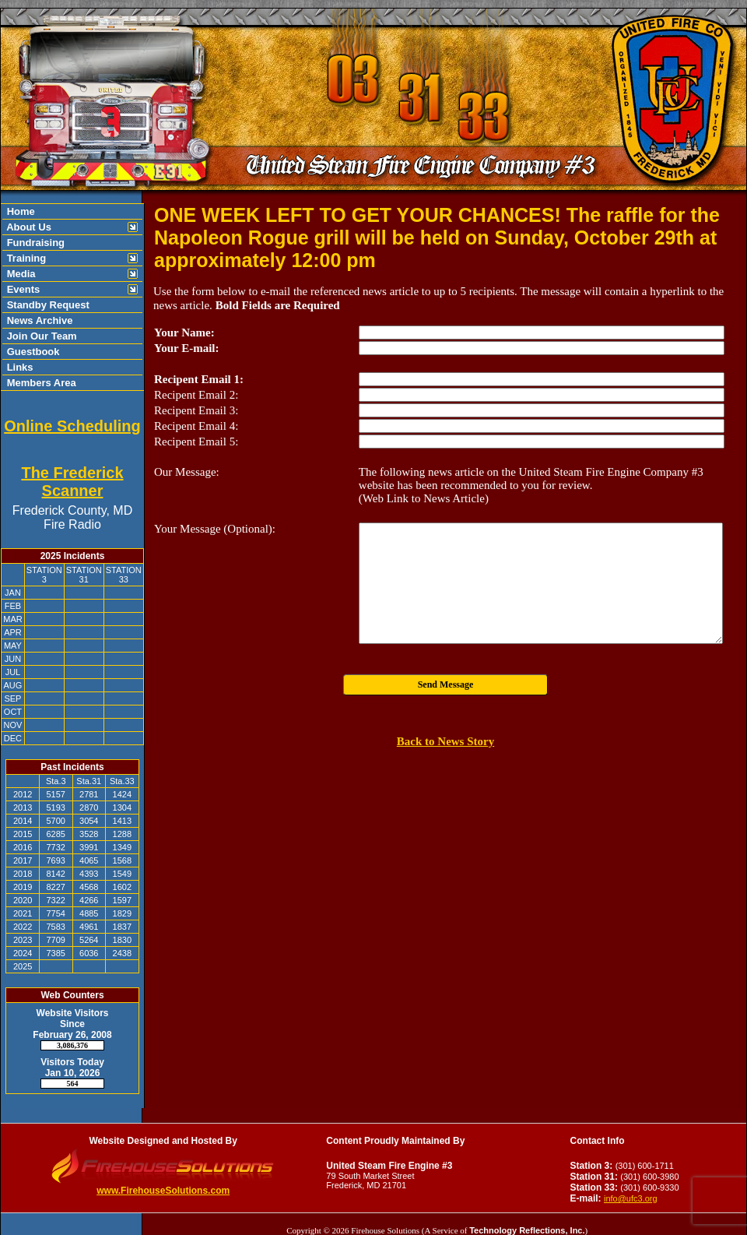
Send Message (446, 684)
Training (25, 258)
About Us (27, 227)
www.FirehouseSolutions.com (163, 1190)
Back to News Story (445, 741)
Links (18, 367)
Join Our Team (40, 336)
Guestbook (32, 351)
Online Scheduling (72, 426)
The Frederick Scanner (72, 481)
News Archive (38, 320)
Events (22, 289)
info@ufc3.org (631, 1198)
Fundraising (34, 242)
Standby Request (46, 305)
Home (19, 211)
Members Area (40, 383)
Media (19, 274)
